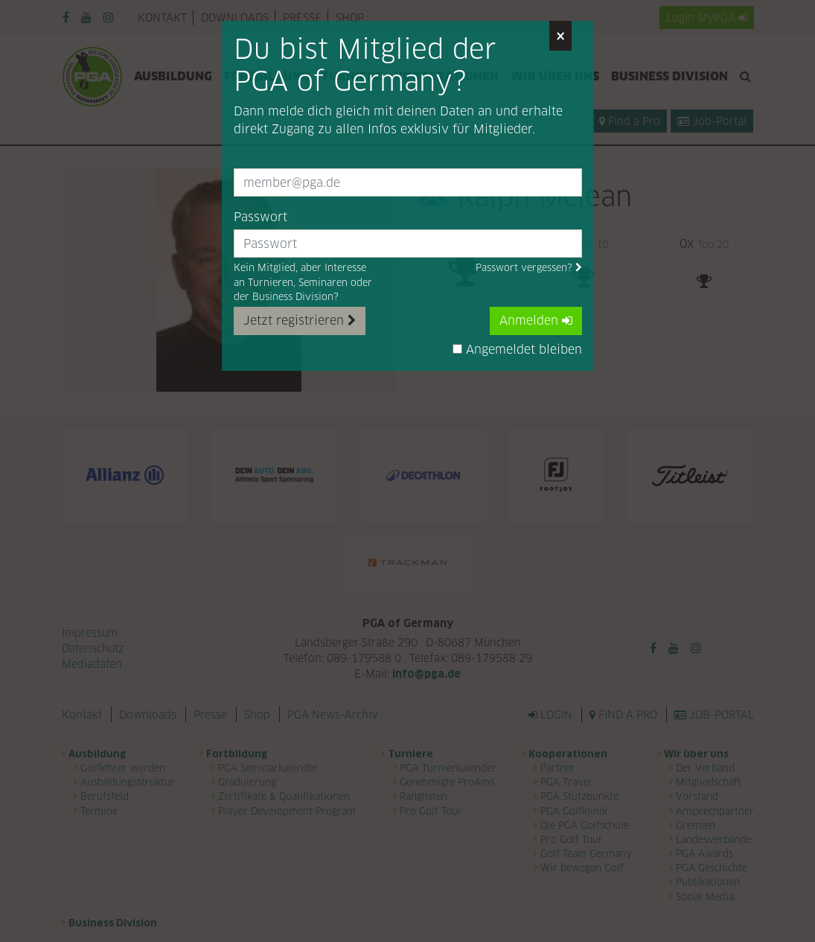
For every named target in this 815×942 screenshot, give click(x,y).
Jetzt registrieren (299, 321)
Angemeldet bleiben (517, 350)
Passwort (260, 217)
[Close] (560, 36)
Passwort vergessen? (529, 267)
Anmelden (535, 321)
